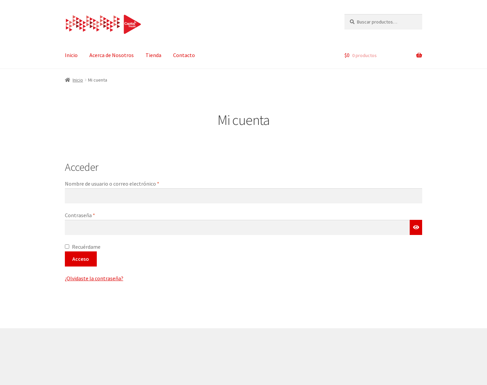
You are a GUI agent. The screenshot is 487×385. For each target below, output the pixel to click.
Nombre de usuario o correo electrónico (125, 183)
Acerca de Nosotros (111, 55)
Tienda (153, 55)
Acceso (80, 258)
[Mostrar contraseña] (416, 227)
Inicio (71, 55)
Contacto (184, 55)
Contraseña (93, 215)
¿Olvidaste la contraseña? (94, 278)
